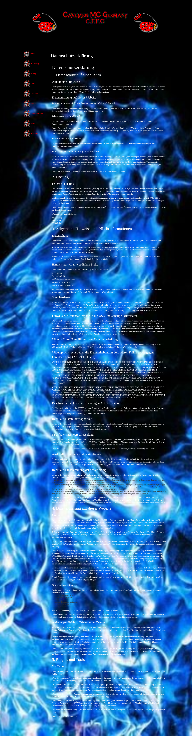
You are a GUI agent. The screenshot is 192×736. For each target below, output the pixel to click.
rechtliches (31, 133)
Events (29, 103)
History (29, 74)
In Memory (31, 64)
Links (29, 84)
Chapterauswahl (33, 113)
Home (29, 54)
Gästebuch (31, 94)
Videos (29, 123)
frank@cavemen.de (65, 285)
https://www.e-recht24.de (67, 716)
